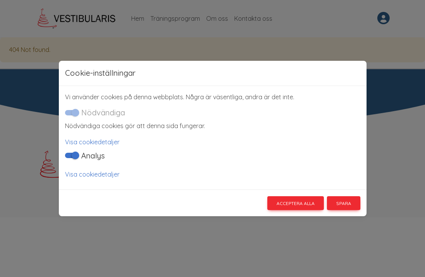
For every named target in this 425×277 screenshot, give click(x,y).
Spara (343, 203)
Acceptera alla (296, 203)
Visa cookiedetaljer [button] (92, 142)
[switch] (71, 155)
